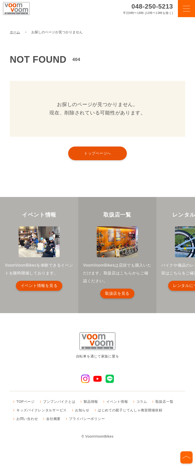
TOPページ (25, 402)
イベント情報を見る (39, 285)
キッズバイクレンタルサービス (41, 411)
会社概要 (53, 419)
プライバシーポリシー (87, 419)
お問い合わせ (27, 419)
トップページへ (97, 153)
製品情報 (91, 402)
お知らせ (82, 411)
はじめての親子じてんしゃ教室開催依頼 (130, 411)
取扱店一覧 (164, 402)
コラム (141, 402)
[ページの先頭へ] (186, 457)
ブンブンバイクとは (59, 402)
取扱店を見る (117, 293)
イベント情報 (117, 402)
